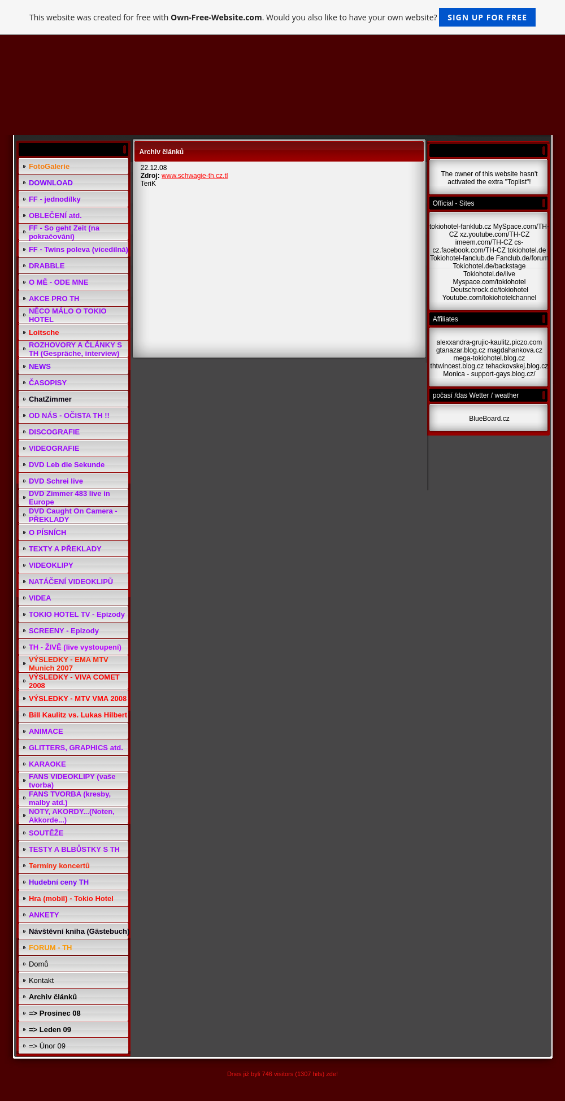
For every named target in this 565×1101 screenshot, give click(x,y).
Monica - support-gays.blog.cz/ (489, 374)
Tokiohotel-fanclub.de (462, 258)
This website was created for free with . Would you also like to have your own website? (282, 17)
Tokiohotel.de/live (489, 274)
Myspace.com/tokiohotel (489, 282)
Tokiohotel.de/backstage (489, 266)
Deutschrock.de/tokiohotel (489, 290)
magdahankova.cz (515, 350)
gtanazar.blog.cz (460, 350)
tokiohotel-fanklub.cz (460, 226)
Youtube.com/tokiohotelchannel (489, 298)
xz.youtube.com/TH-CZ (494, 234)
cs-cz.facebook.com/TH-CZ (478, 246)
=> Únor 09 (47, 1046)
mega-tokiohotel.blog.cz (489, 358)
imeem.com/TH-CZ (483, 242)
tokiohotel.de (526, 250)
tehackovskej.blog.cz (517, 366)
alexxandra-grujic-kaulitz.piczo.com (489, 342)
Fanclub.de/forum (522, 258)
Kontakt (41, 980)
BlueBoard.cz (489, 419)
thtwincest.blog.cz (457, 366)
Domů (39, 964)
